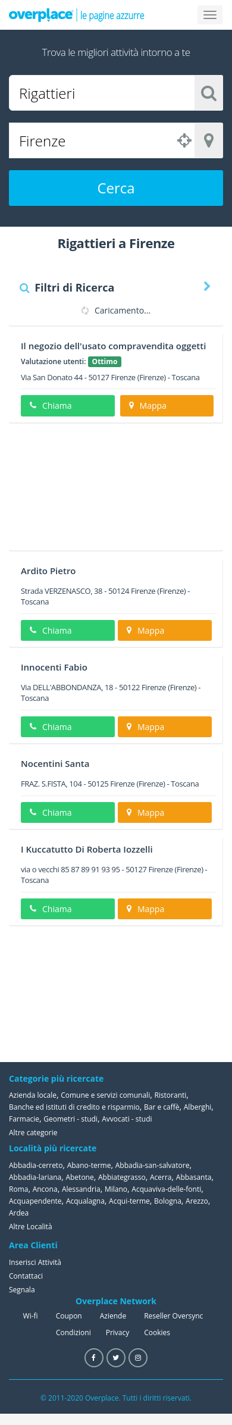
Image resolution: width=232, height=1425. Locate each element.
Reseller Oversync (173, 1316)
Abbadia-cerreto (35, 1165)
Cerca (115, 188)
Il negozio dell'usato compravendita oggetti (113, 346)
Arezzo (197, 1201)
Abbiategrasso (122, 1177)
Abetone (79, 1177)
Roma (18, 1189)
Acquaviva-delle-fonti (166, 1189)
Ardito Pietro (48, 571)
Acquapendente (35, 1201)
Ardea (19, 1213)
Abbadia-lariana (35, 1177)
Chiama (50, 405)
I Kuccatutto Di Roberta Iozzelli (87, 849)
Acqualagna (85, 1201)
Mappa (148, 405)
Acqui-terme (129, 1201)
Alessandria (81, 1189)
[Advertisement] (111, 490)
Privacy (118, 1332)
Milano (116, 1189)
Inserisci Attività (35, 1262)
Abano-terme (89, 1165)
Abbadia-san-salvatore (152, 1165)
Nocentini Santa (55, 763)
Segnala (22, 1290)
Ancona (45, 1189)
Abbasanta (194, 1177)
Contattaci (26, 1276)
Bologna (167, 1201)
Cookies (157, 1332)
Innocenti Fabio (54, 667)
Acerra (161, 1177)
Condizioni (73, 1332)
